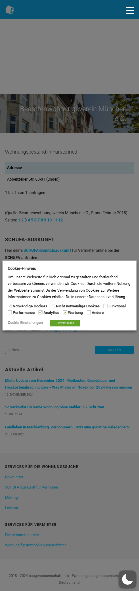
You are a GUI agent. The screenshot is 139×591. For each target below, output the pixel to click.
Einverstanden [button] (65, 323)
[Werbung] (65, 312)
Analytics (51, 312)
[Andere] (89, 312)
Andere (98, 312)
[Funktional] (106, 306)
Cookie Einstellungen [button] (25, 322)
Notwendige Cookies (30, 306)
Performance (24, 312)
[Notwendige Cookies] (10, 306)
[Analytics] (40, 312)
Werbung (75, 312)
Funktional (117, 306)
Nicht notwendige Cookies (78, 306)
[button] (131, 10)
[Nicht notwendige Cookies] (53, 306)
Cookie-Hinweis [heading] (22, 268)
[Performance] (10, 312)
